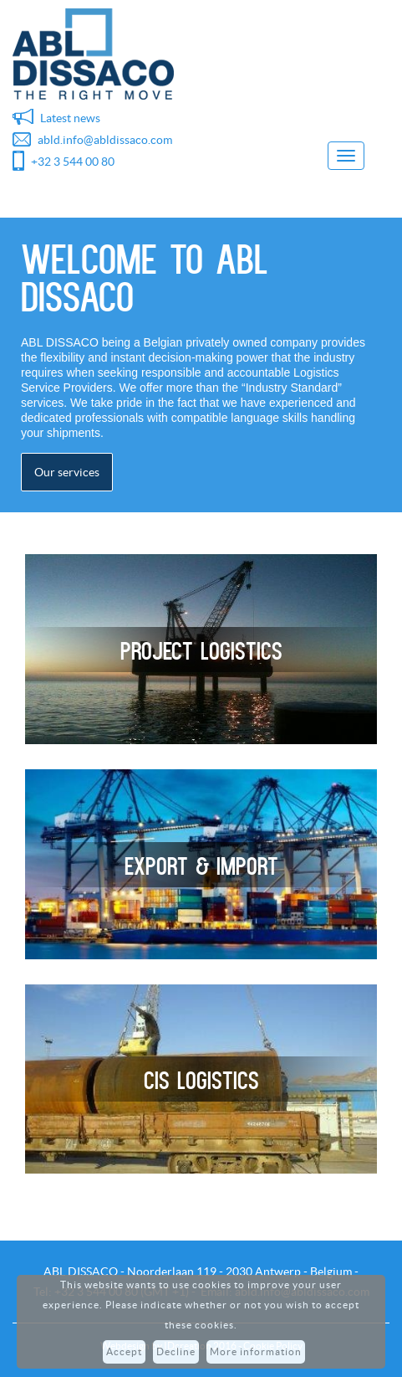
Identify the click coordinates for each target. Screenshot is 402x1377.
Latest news (70, 118)
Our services (66, 472)
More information (256, 1351)
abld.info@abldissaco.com (105, 139)
